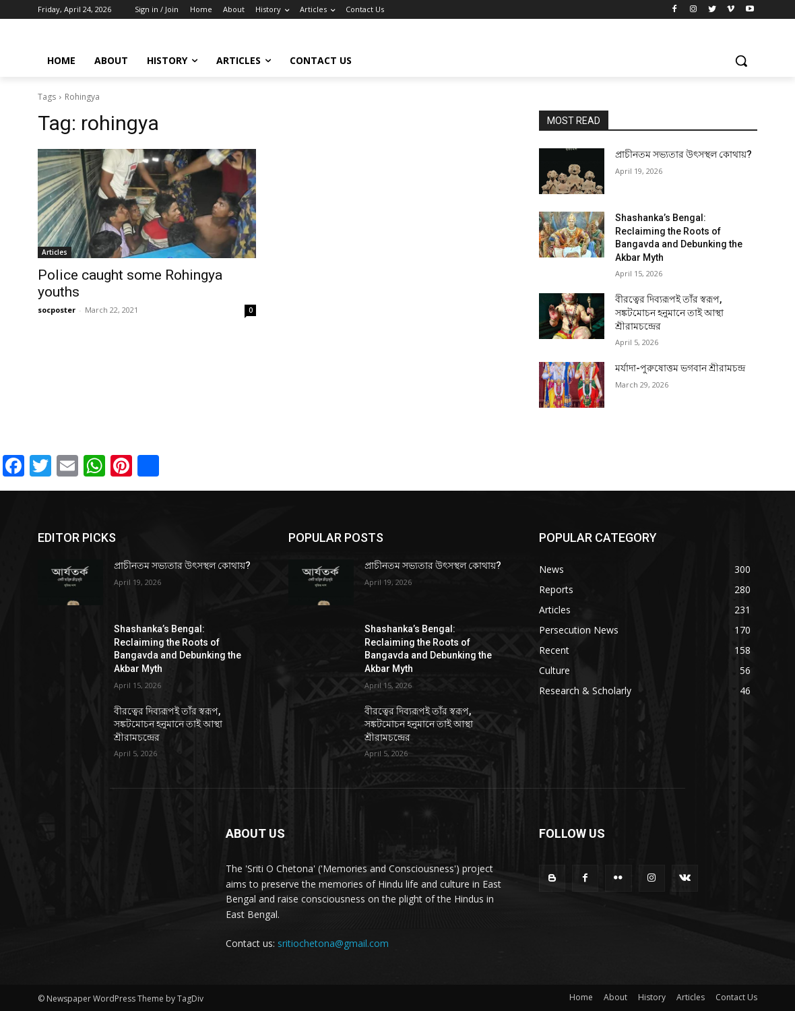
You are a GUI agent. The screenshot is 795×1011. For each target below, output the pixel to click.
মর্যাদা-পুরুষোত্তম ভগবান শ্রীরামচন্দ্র (680, 368)
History (652, 997)
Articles (54, 252)
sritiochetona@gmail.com (333, 943)
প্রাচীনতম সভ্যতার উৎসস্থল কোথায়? (683, 154)
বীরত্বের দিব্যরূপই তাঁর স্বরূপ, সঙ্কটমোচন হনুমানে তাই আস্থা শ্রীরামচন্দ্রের (669, 312)
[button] (741, 60)
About (615, 997)
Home (581, 997)
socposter (56, 310)
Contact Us (736, 997)
